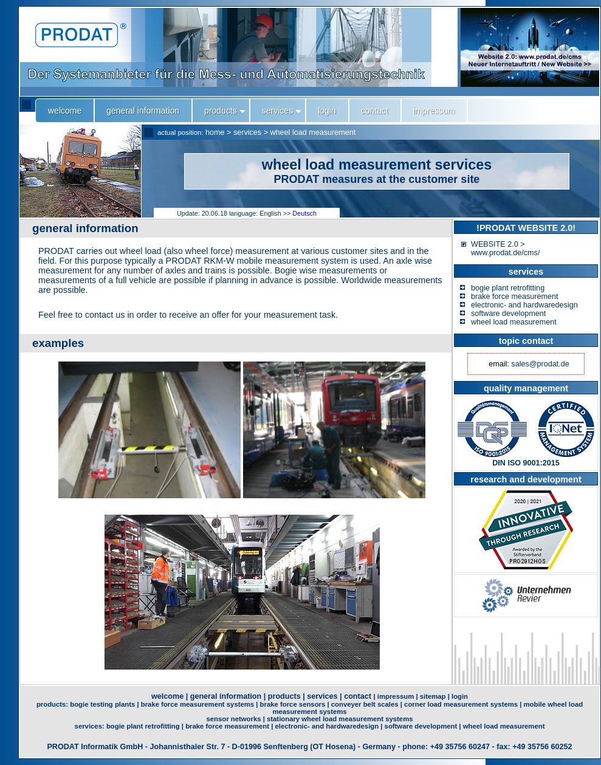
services (247, 132)
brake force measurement (514, 296)
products (284, 696)
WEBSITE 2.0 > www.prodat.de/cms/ (505, 248)
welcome (167, 696)
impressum (395, 696)
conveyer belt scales (365, 704)
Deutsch (304, 213)
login (460, 696)
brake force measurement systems (197, 704)
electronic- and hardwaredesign (524, 305)
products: (53, 704)
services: (90, 726)
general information (226, 696)
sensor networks (234, 718)
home (215, 132)
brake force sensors (293, 704)
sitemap (433, 696)
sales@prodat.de (540, 364)
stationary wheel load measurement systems (340, 718)
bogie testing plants (102, 704)
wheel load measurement (313, 132)
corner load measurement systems (461, 704)
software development (508, 313)
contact (357, 696)
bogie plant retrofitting (507, 288)
